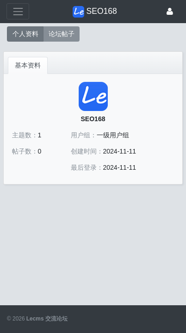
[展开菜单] (17, 11)
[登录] (170, 11)
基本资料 (28, 65)
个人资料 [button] (25, 33)
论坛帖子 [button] (61, 33)
